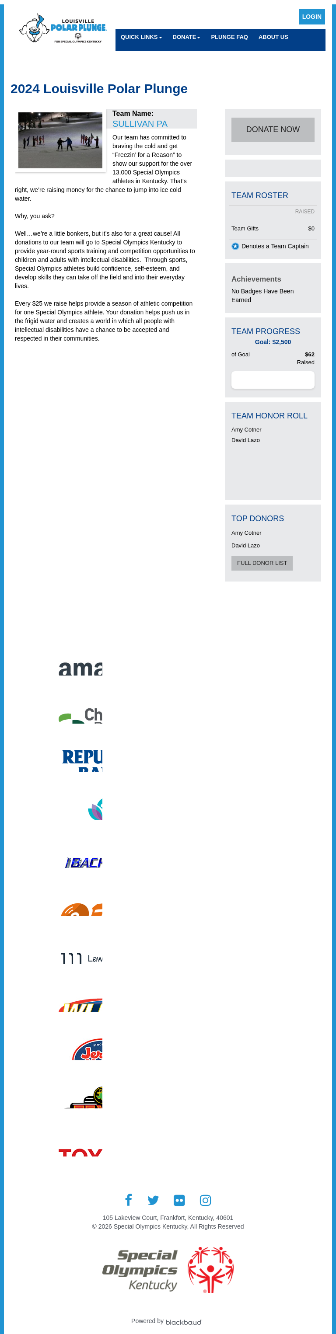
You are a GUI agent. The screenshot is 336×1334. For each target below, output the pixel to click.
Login (312, 16)
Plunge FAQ (229, 37)
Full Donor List (262, 563)
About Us (273, 37)
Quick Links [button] (141, 37)
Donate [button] (187, 37)
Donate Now (273, 129)
